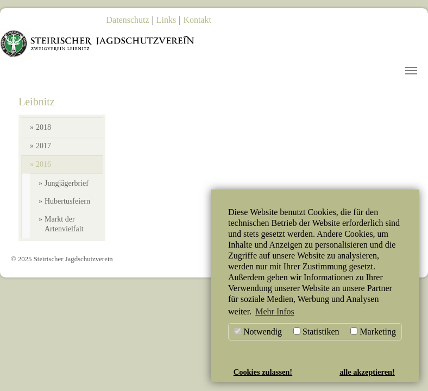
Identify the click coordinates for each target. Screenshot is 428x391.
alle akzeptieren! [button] (367, 372)
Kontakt (197, 19)
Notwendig (258, 331)
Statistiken (316, 331)
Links (166, 19)
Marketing (373, 331)
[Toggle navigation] (411, 70)
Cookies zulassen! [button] (263, 372)
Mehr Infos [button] (274, 311)
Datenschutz (127, 19)
